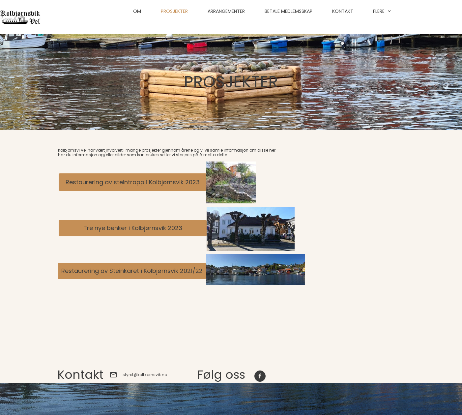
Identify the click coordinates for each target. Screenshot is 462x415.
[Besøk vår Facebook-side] (260, 376)
